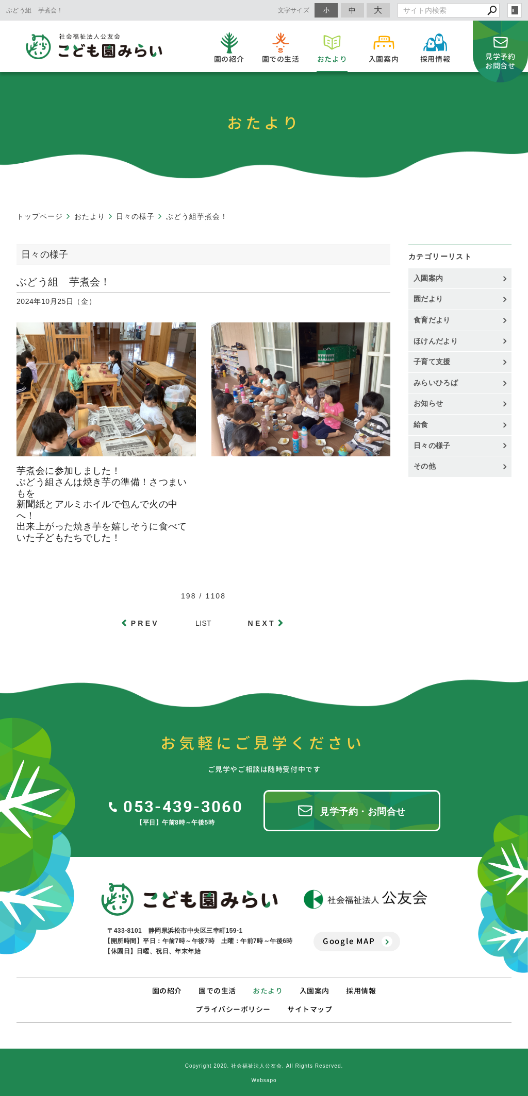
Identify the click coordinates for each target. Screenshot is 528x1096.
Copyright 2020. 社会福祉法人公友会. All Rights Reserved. (264, 1066)
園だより (428, 299)
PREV (145, 623)
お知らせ (428, 403)
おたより (268, 991)
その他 (428, 466)
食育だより (432, 320)
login (514, 10)
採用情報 (361, 991)
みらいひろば (436, 383)
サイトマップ (309, 1009)
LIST (203, 623)
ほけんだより (436, 341)
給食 (421, 424)
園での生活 (217, 991)
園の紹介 (167, 991)
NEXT (262, 623)
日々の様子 (432, 445)
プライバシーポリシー (233, 1009)
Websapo (263, 1080)
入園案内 (428, 278)
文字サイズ (294, 10)
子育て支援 (432, 361)
